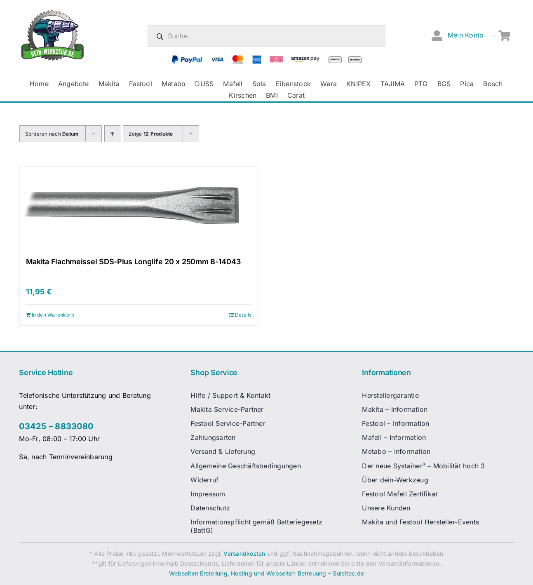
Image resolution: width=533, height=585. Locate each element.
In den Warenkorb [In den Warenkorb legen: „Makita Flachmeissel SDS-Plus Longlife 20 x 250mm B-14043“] (53, 315)
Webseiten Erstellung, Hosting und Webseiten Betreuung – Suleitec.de (266, 573)
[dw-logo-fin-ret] (52, 12)
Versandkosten (244, 553)
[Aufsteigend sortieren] (112, 133)
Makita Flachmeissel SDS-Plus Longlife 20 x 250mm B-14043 (133, 261)
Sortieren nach (52, 134)
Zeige (151, 134)
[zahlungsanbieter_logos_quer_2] (266, 58)
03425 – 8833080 (56, 426)
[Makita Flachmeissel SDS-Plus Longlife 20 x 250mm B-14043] (139, 208)
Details (243, 315)
